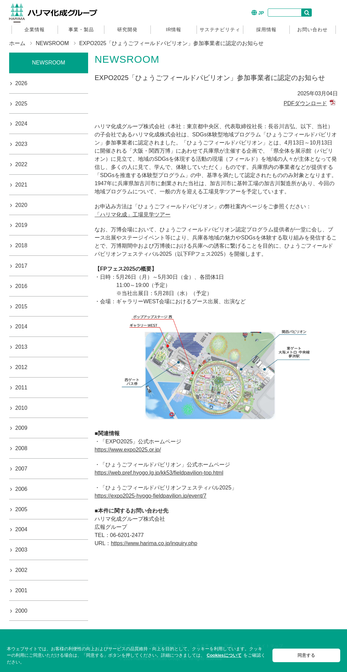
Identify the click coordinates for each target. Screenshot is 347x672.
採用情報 (266, 29)
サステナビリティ (220, 29)
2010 (21, 408)
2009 (21, 428)
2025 (21, 104)
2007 (21, 469)
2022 (21, 164)
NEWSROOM (52, 43)
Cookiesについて (224, 655)
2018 (21, 245)
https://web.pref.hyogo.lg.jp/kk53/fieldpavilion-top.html (159, 473)
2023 (21, 144)
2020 (21, 205)
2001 (21, 590)
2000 (21, 611)
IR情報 (173, 29)
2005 (21, 509)
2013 (21, 347)
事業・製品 (81, 29)
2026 (21, 83)
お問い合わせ (312, 29)
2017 (21, 266)
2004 (21, 529)
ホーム (17, 43)
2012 (21, 367)
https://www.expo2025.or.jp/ (128, 450)
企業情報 (34, 29)
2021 (21, 185)
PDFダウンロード (305, 103)
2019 (21, 225)
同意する (306, 655)
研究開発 (127, 29)
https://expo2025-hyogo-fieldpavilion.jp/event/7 (150, 496)
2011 (21, 387)
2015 (21, 306)
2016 (21, 286)
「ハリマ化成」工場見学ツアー (132, 214)
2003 (21, 550)
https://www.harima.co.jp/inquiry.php (154, 543)
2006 (21, 489)
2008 (21, 448)
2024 (21, 124)
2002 (21, 570)
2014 (21, 326)
